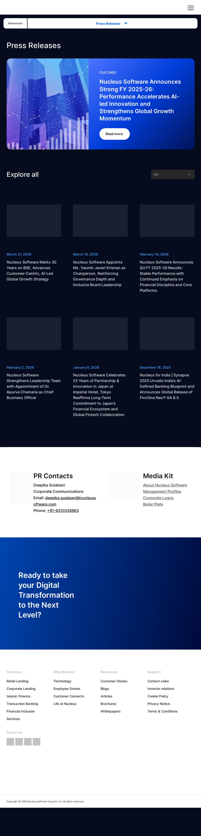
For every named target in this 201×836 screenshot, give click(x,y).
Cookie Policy (158, 696)
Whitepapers (111, 711)
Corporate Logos (158, 497)
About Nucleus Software (165, 485)
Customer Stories (114, 681)
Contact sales (158, 681)
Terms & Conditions (163, 711)
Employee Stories (66, 689)
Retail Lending (18, 681)
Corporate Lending (21, 689)
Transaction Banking (22, 704)
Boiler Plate (153, 504)
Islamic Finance (18, 696)
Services (13, 719)
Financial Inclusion (21, 711)
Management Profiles (162, 491)
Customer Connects (68, 696)
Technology (62, 681)
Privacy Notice (159, 704)
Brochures (108, 704)
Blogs (105, 689)
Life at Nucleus (65, 704)
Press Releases (109, 23)
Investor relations (161, 689)
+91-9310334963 (63, 510)
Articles (106, 696)
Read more (115, 134)
